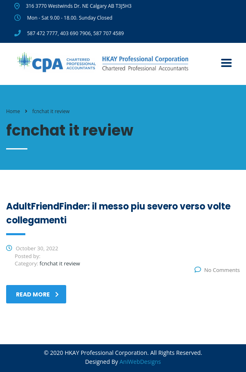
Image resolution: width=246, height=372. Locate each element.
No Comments (217, 270)
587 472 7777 (42, 33)
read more (37, 294)
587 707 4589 (108, 33)
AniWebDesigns (140, 361)
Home (13, 111)
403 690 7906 (75, 33)
